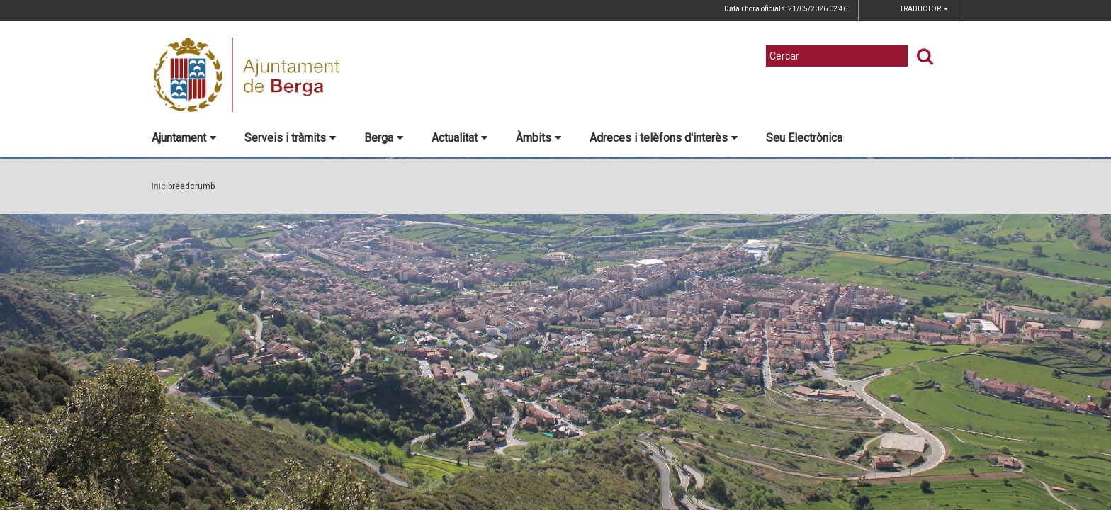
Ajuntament (184, 137)
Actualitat (459, 137)
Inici (160, 186)
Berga (383, 137)
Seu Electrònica (804, 137)
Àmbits (538, 137)
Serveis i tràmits (290, 137)
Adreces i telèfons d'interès (664, 137)
